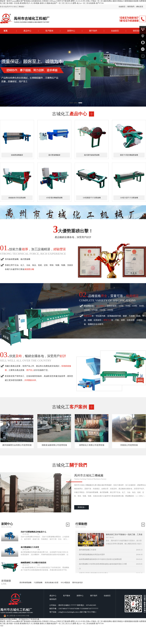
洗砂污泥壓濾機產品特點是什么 (33, 532)
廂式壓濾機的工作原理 (30, 547)
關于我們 (93, 31)
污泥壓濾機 (38, 582)
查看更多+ (81, 507)
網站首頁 (139, 7)
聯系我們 (130, 7)
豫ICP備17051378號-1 (88, 612)
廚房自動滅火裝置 (51, 582)
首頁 (5, 31)
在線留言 (122, 7)
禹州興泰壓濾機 (25, 582)
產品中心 (27, 31)
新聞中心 (71, 31)
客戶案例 (49, 31)
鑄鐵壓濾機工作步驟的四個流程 (33, 563)
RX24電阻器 (65, 582)
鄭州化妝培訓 (77, 582)
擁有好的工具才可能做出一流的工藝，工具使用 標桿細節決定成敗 (124, 535)
